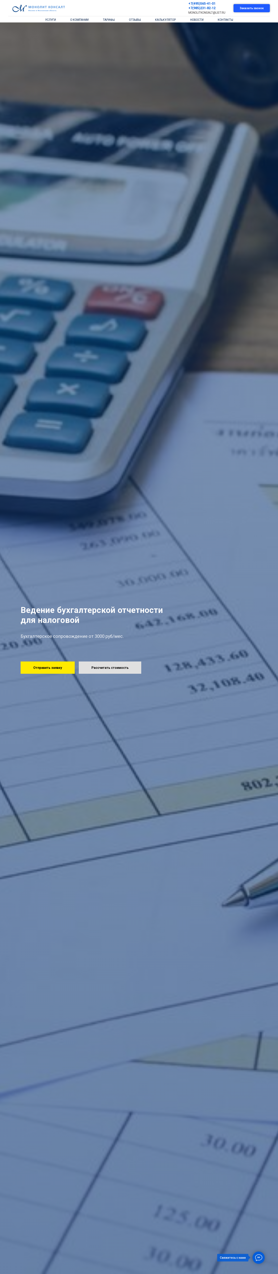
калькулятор (165, 19)
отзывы (135, 19)
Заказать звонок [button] (252, 8)
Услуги (50, 19)
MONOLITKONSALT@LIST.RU (206, 12)
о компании (79, 19)
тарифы (109, 19)
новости (196, 19)
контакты (225, 19)
